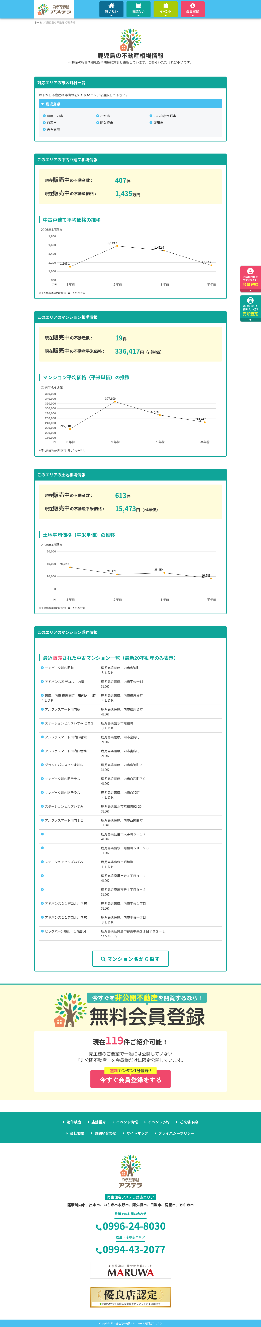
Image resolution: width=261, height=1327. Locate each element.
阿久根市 (106, 122)
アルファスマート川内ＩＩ (64, 820)
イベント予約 (159, 1121)
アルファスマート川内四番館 (66, 737)
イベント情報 (127, 1121)
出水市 (105, 115)
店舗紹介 (98, 1121)
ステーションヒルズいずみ (64, 806)
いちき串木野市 (165, 115)
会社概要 (77, 1133)
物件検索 (74, 1121)
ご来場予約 (189, 1121)
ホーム (38, 22)
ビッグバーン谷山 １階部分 (65, 931)
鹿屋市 (158, 122)
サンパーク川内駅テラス (62, 778)
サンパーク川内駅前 (59, 667)
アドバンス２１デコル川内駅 (66, 903)
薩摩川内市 (55, 115)
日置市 (52, 122)
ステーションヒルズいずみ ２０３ (69, 723)
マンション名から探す (130, 958)
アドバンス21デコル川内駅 (64, 681)
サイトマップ (137, 1133)
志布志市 (53, 129)
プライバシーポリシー (176, 1133)
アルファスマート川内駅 (62, 709)
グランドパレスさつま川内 (64, 764)
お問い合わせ (105, 1133)
